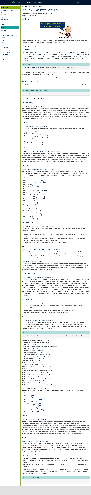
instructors (25, 15)
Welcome (3, 30)
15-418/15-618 (26, 151)
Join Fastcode (5, 22)
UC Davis (4, 45)
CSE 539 (24, 419)
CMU (3, 42)
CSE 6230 (24, 261)
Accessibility (42, 491)
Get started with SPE (32, 67)
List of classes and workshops (9, 35)
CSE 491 (24, 303)
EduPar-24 (38, 56)
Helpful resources (5, 33)
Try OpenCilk (4, 17)
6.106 (23, 320)
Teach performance (58, 489)
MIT (3, 57)
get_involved (33, 15)
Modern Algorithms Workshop (35, 336)
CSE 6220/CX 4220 (27, 249)
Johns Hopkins (6, 52)
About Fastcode (31, 489)
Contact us (4, 24)
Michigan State (6, 54)
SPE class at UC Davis (41, 54)
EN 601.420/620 (26, 277)
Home (23, 6)
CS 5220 (24, 126)
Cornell (4, 40)
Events (40, 2)
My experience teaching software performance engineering (59, 52)
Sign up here (27, 93)
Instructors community (7, 10)
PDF (42, 181)
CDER (35, 58)
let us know (59, 78)
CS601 (24, 226)
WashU (4, 59)
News (34, 2)
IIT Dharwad (5, 47)
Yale (3, 61)
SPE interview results (7, 19)
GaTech (4, 49)
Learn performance (44, 489)
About (19, 2)
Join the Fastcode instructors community (35, 481)
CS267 (24, 106)
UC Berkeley (5, 37)
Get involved (27, 2)
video (48, 340)
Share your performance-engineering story (7, 13)
